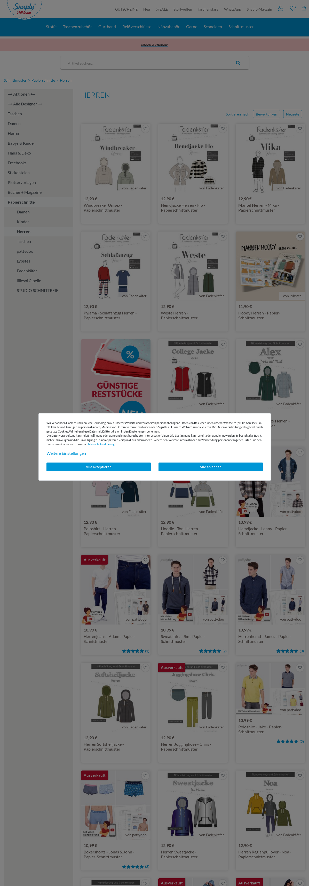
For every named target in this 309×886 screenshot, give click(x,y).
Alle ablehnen (210, 467)
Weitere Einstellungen (66, 453)
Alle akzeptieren (99, 467)
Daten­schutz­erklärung (101, 444)
